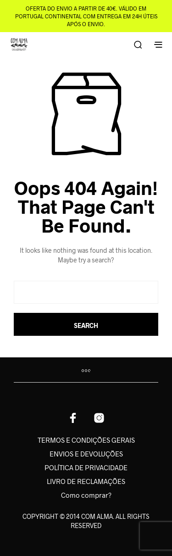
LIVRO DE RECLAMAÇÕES (86, 481)
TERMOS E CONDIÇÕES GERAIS (86, 440)
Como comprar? (86, 495)
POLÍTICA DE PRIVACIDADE (86, 467)
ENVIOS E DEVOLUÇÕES (86, 454)
